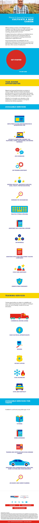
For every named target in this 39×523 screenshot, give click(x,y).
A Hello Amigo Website (27, 521)
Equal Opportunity (26, 505)
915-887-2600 (12, 505)
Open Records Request (19, 508)
